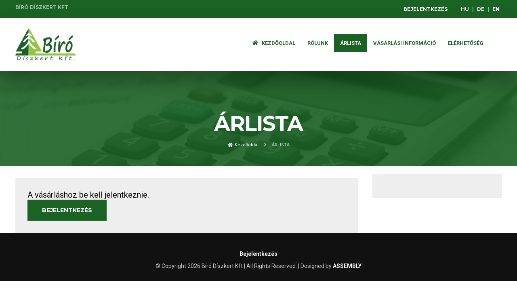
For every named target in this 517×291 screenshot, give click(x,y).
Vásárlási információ (404, 43)
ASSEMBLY (347, 266)
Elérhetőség (465, 43)
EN (496, 9)
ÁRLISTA (350, 43)
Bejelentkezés (426, 9)
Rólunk (317, 43)
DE (480, 9)
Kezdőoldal (273, 43)
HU (465, 9)
